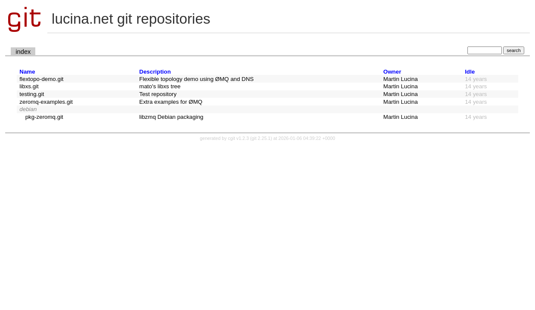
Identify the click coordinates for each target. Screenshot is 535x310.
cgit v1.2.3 (238, 138)
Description (155, 71)
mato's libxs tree (160, 86)
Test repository (158, 94)
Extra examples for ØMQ (171, 102)
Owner (392, 71)
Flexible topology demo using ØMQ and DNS (196, 79)
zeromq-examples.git (46, 102)
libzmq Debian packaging (171, 117)
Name (27, 71)
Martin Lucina (400, 79)
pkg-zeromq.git (44, 117)
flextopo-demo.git (41, 79)
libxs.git (28, 86)
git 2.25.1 (261, 138)
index (23, 51)
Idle (470, 71)
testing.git (31, 94)
